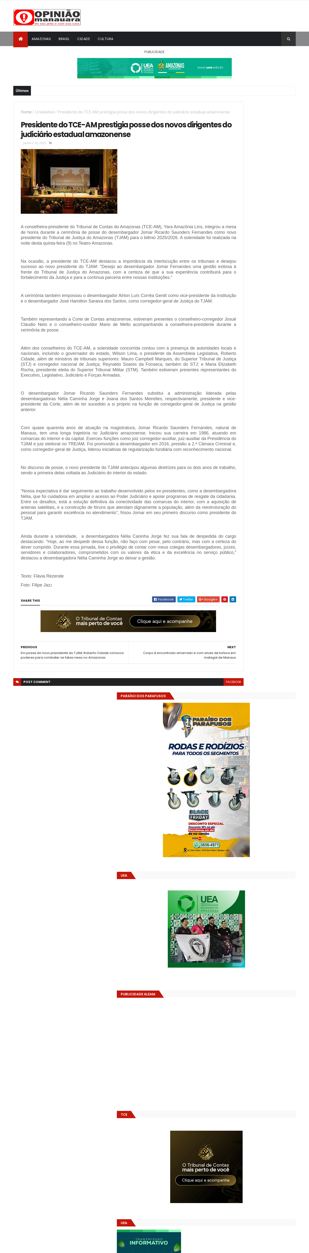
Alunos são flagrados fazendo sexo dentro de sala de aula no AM (259, 725)
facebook (188, 766)
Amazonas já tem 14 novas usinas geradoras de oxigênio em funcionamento (243, 828)
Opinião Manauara (233, 794)
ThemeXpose (40, 1246)
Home (26, 112)
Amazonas (41, 38)
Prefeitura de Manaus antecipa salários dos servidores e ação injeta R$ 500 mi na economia (262, 747)
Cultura (105, 38)
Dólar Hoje (216, 914)
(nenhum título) (243, 761)
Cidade (83, 38)
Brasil (64, 38)
